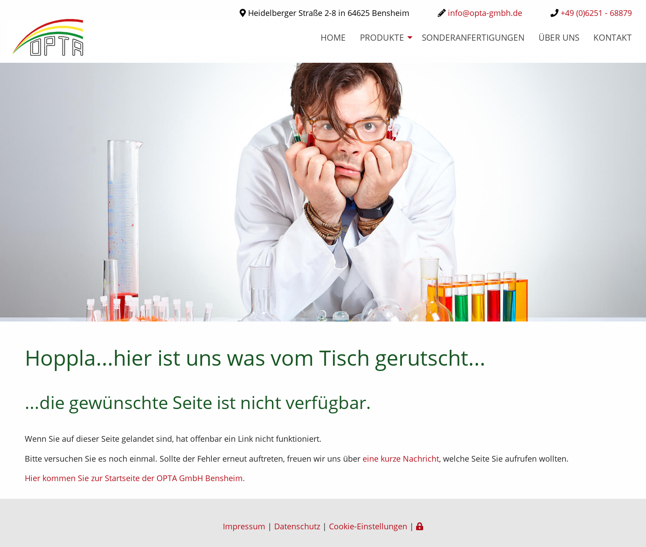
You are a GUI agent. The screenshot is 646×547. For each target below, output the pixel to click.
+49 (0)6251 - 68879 (596, 13)
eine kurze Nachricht (401, 458)
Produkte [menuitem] (382, 37)
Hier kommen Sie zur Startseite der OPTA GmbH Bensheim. (135, 478)
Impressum (244, 526)
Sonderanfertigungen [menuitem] (473, 37)
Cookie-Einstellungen (368, 526)
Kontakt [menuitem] (612, 37)
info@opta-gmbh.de (485, 13)
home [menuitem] (333, 37)
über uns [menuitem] (559, 37)
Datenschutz (297, 526)
